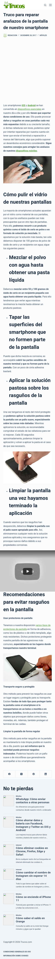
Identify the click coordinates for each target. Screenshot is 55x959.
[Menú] (50, 5)
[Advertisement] (27, 70)
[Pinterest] (34, 774)
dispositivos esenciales (29, 109)
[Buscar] (45, 5)
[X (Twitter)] (21, 774)
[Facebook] (9, 774)
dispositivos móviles (26, 150)
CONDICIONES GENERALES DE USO (17, 952)
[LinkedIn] (46, 774)
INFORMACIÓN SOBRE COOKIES (15, 956)
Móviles (43, 35)
